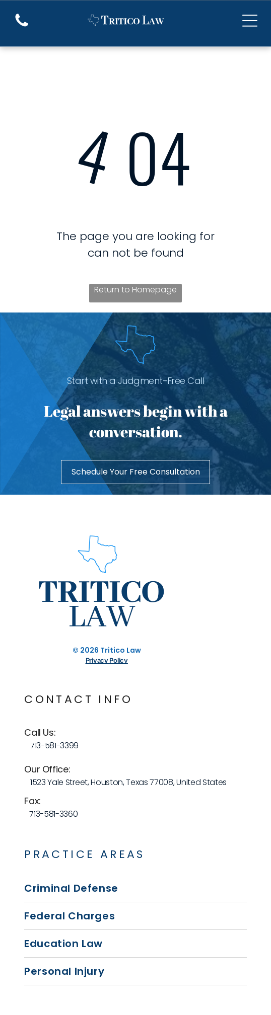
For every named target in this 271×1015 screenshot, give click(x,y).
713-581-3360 (53, 814)
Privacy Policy (107, 660)
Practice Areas (84, 854)
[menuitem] (135, 888)
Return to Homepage (135, 289)
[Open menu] (249, 20)
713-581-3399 (54, 745)
